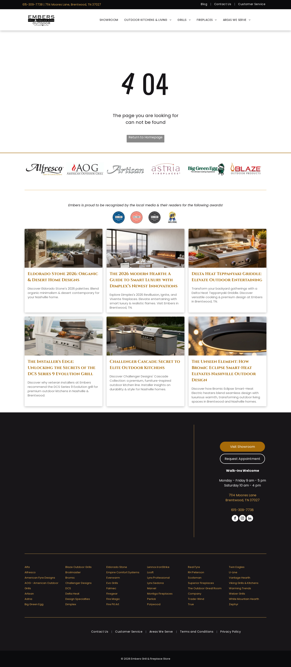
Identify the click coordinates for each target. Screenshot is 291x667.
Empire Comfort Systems (122, 572)
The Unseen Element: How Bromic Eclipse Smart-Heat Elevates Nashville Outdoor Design (224, 371)
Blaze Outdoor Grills (78, 567)
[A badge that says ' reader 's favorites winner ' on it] (136, 217)
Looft (150, 572)
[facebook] (235, 519)
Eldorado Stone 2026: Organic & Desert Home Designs (63, 277)
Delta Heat (72, 594)
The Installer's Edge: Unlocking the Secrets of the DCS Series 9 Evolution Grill (61, 368)
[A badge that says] (154, 217)
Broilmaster (73, 572)
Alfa (27, 567)
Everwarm (113, 578)
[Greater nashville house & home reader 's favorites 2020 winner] (118, 217)
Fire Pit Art (112, 604)
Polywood (153, 604)
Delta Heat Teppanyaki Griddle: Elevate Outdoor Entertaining (227, 277)
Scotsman (194, 578)
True (191, 604)
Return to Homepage (145, 137)
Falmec (111, 588)
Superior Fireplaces (201, 583)
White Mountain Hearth (244, 599)
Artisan (29, 594)
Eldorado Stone (116, 567)
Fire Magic (113, 599)
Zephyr (233, 604)
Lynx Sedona (155, 583)
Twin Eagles (236, 567)
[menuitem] (204, 4)
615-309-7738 (33, 4)
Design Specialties (77, 599)
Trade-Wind (196, 599)
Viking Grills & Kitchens (243, 583)
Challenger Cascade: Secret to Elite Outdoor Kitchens (145, 364)
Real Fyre (194, 567)
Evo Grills (112, 583)
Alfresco (30, 572)
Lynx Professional (158, 578)
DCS (68, 588)
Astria (28, 599)
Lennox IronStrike (158, 567)
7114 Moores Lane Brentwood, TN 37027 (242, 497)
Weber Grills (237, 594)
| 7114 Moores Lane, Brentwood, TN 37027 (72, 4)
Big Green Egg (34, 604)
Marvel (151, 588)
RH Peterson (196, 572)
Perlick (151, 599)
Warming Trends (240, 588)
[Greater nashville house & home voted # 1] (172, 217)
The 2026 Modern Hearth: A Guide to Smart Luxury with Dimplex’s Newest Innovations (143, 280)
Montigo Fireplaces (160, 594)
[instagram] (242, 519)
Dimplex (70, 604)
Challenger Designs (78, 583)
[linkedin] (250, 519)
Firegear (112, 594)
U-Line (233, 572)
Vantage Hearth (239, 578)
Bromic (70, 578)
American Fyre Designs (40, 578)
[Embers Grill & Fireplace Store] (41, 20)
